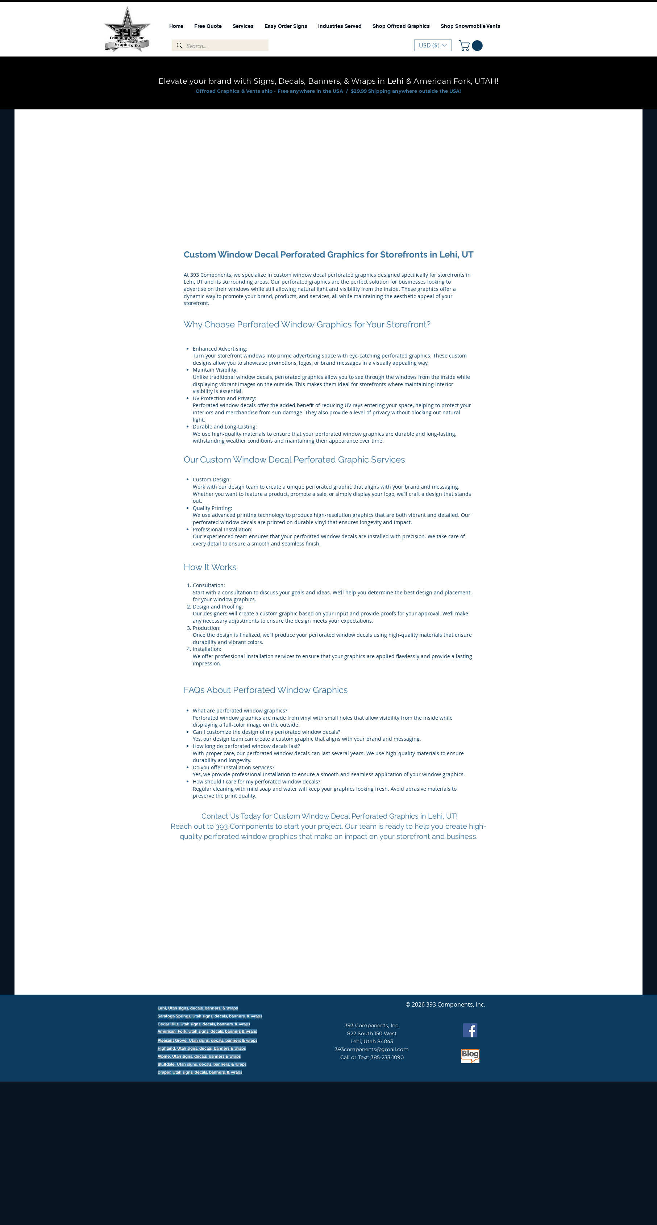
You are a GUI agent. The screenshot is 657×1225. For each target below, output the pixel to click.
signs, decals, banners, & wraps (232, 1016)
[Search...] (219, 46)
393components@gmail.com (372, 1049)
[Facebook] (470, 1030)
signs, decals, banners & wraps (228, 1031)
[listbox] (433, 45)
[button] (472, 45)
